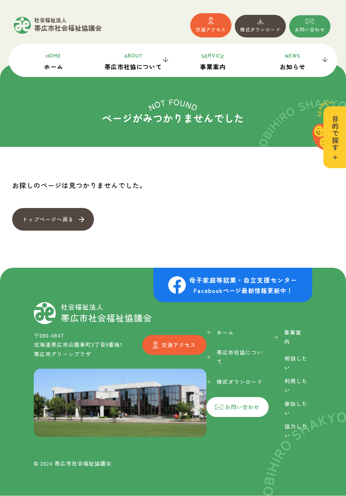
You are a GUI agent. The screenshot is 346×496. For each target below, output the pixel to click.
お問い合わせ (310, 29)
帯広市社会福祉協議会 (68, 25)
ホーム (53, 61)
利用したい (296, 385)
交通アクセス (211, 29)
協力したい (296, 431)
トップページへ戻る (48, 219)
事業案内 (212, 61)
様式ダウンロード (260, 29)
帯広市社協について (133, 61)
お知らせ (292, 61)
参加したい (296, 408)
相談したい (296, 363)
